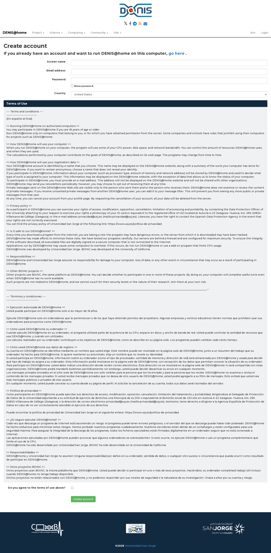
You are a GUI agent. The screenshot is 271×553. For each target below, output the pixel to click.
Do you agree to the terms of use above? (36, 487)
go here (177, 53)
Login (264, 32)
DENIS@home (15, 33)
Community (99, 32)
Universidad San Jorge (140, 545)
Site (117, 32)
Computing (76, 32)
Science (56, 32)
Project (38, 32)
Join (252, 32)
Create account (83, 499)
